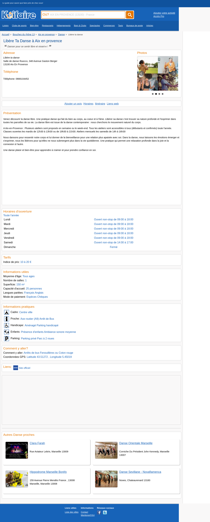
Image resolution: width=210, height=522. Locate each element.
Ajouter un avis (73, 103)
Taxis (120, 25)
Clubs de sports (19, 25)
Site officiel (21, 367)
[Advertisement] (91, 177)
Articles (149, 25)
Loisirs (5, 25)
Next (174, 73)
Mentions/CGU (88, 515)
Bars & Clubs (80, 25)
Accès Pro (158, 16)
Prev (141, 73)
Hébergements (64, 25)
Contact (84, 512)
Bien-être (34, 25)
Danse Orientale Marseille (135, 443)
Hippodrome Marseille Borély (48, 472)
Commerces (109, 25)
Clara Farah (37, 443)
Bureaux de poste (134, 25)
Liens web (113, 103)
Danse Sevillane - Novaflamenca (140, 472)
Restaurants (47, 25)
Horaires (88, 103)
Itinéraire (100, 103)
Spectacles (95, 25)
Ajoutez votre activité (164, 13)
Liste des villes (71, 512)
